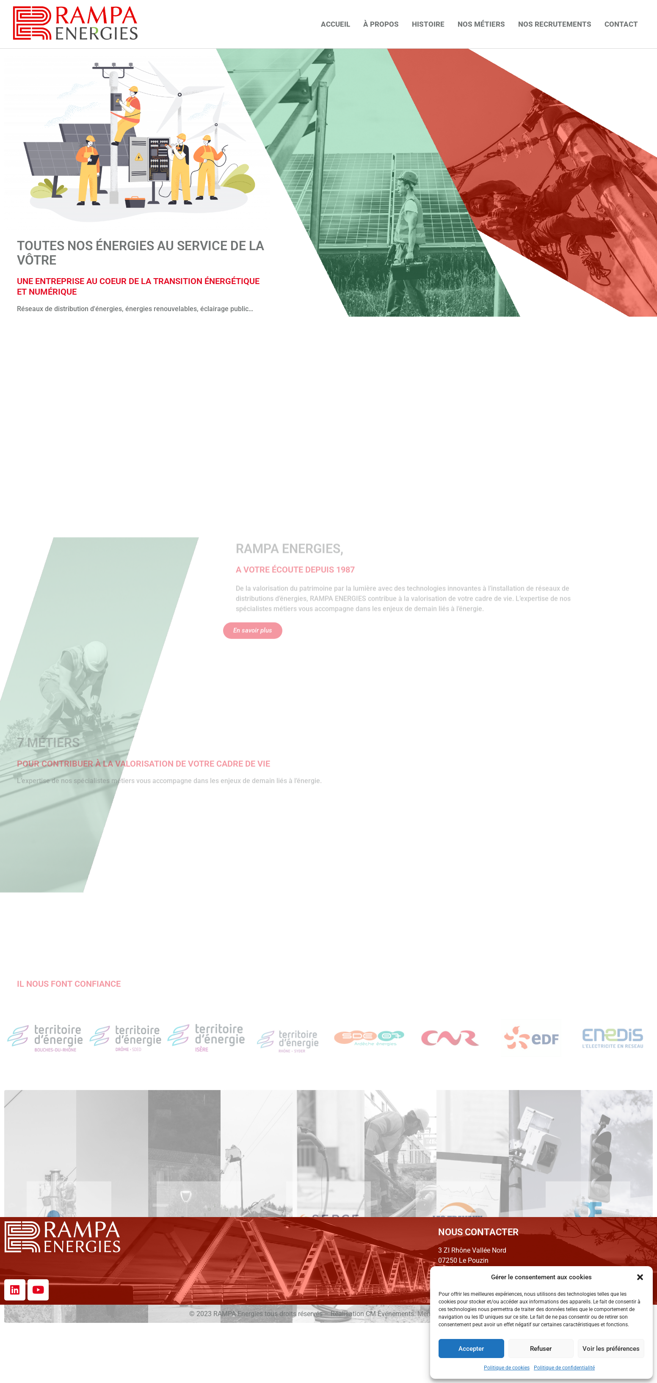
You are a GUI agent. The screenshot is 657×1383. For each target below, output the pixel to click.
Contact (621, 24)
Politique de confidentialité (564, 1368)
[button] (640, 1277)
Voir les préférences (611, 1349)
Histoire (428, 24)
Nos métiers (481, 24)
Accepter (471, 1349)
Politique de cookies (507, 1368)
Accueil (335, 24)
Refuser (541, 1349)
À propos (381, 24)
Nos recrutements (554, 24)
